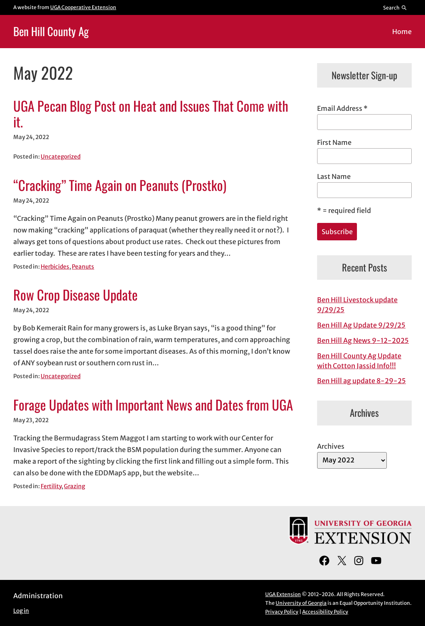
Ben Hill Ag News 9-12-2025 (363, 340)
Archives (330, 446)
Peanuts (83, 266)
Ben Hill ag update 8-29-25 (361, 381)
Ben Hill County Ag (51, 31)
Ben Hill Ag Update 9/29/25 (361, 325)
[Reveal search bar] (395, 7)
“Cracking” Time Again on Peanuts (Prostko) (119, 185)
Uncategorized (61, 156)
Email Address (342, 108)
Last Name (334, 176)
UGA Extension (283, 594)
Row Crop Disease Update (75, 294)
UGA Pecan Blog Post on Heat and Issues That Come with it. (150, 114)
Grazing (74, 486)
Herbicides (55, 266)
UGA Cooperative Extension (83, 7)
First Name (334, 142)
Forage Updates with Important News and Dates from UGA (153, 404)
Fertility (51, 486)
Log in (21, 610)
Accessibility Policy (325, 612)
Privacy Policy (281, 612)
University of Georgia (301, 603)
